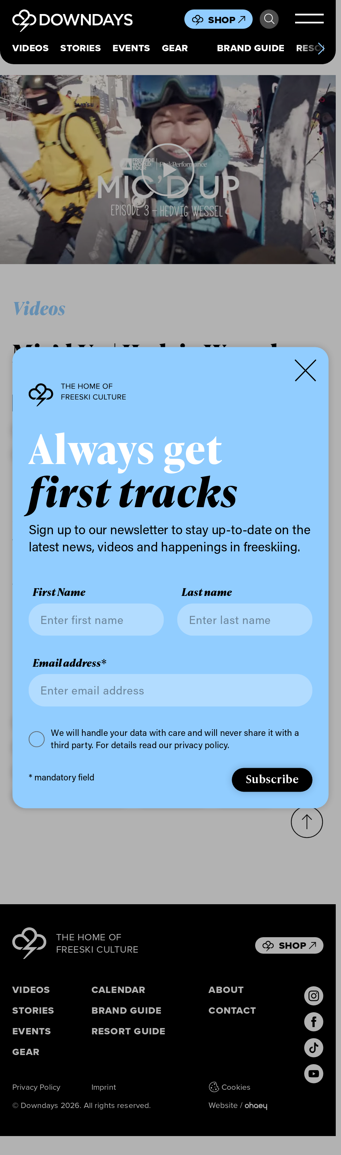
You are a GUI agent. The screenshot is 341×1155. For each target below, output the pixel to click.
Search (269, 19)
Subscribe (272, 779)
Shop (226, 20)
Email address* (69, 663)
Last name (207, 592)
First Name (59, 592)
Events (131, 48)
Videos (30, 48)
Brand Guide (251, 48)
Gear (175, 48)
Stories (80, 48)
